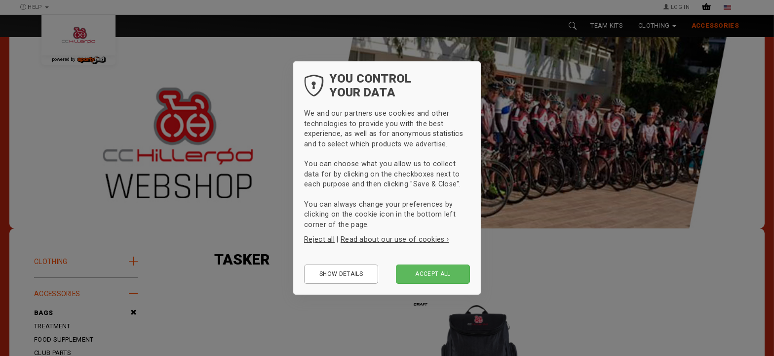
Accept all (433, 273)
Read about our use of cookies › (395, 239)
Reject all (319, 239)
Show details (341, 273)
